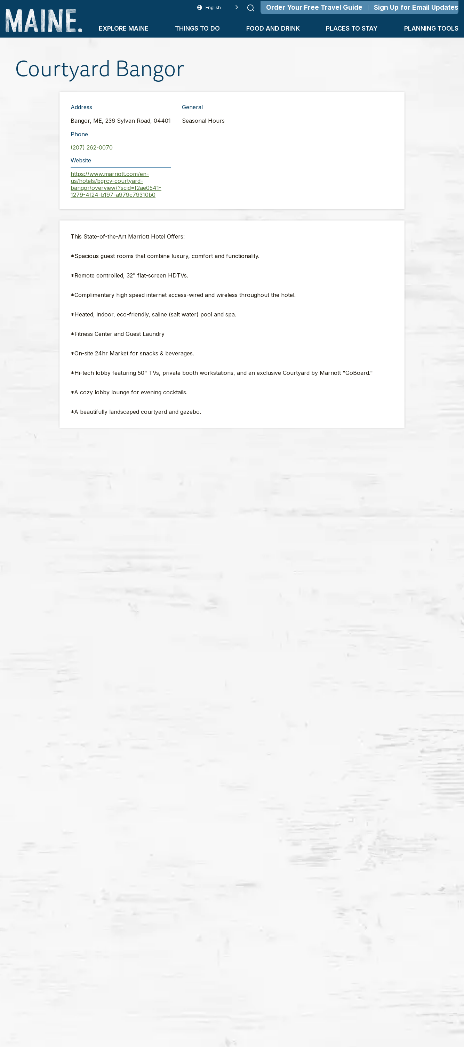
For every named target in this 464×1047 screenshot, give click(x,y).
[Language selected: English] (218, 7)
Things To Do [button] (197, 28)
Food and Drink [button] (273, 28)
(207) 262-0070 (92, 147)
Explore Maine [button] (124, 28)
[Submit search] (251, 8)
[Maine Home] (44, 20)
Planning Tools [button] (431, 28)
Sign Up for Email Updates (416, 7)
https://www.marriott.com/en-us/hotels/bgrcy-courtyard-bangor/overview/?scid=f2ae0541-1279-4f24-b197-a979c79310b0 (116, 184)
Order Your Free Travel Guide (314, 7)
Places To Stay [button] (352, 28)
